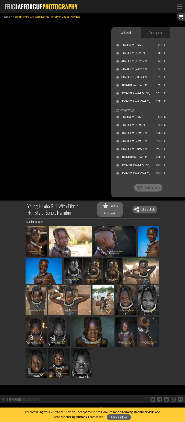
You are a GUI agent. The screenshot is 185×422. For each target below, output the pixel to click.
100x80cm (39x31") (134, 85)
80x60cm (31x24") (134, 77)
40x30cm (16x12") (134, 61)
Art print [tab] (126, 32)
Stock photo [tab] (155, 32)
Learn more (95, 416)
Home (6, 16)
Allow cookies (119, 417)
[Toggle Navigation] (179, 6)
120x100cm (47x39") (135, 93)
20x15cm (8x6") (132, 45)
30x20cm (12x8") (133, 53)
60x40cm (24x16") (134, 69)
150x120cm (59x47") (135, 101)
